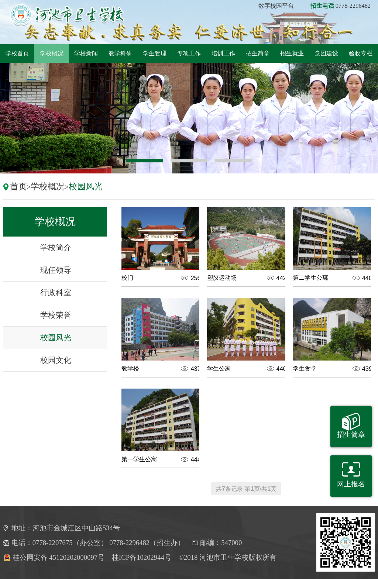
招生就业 (292, 53)
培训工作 (223, 53)
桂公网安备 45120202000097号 (53, 557)
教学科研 (120, 53)
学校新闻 (86, 53)
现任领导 (55, 270)
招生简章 (257, 53)
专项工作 (189, 53)
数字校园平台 (276, 5)
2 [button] (189, 160)
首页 (18, 186)
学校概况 (51, 53)
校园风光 (86, 186)
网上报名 (351, 484)
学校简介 (55, 247)
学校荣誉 (55, 315)
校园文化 (55, 360)
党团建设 (326, 53)
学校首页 (17, 53)
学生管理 (154, 53)
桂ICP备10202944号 (141, 557)
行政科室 (55, 292)
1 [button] (144, 160)
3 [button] (233, 160)
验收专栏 (360, 53)
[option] (189, 118)
